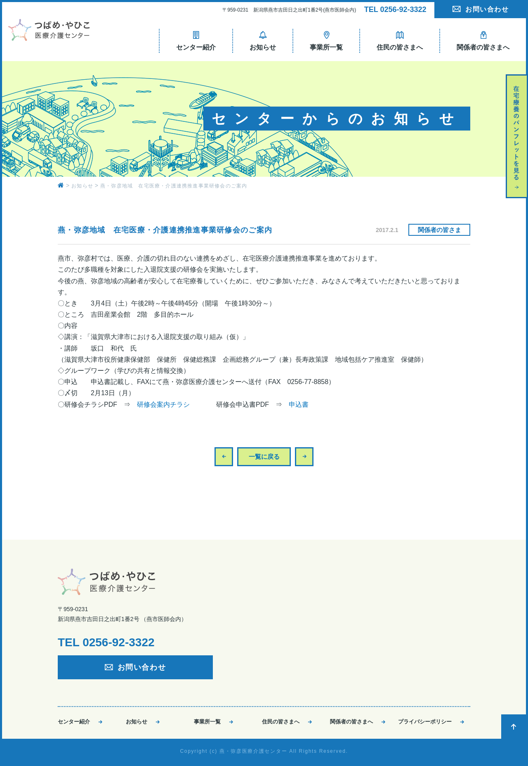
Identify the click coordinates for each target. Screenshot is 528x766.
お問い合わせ (487, 9)
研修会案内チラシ (163, 404)
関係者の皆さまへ (351, 722)
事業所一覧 (207, 722)
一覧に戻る (264, 456)
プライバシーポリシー (425, 722)
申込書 (299, 404)
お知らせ (136, 722)
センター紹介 (74, 722)
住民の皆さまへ (280, 722)
